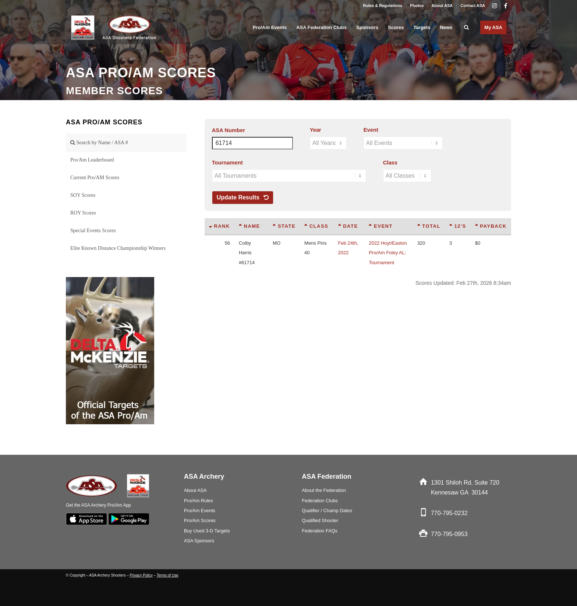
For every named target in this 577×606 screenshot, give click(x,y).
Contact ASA (472, 5)
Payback (491, 226)
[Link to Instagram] (494, 5)
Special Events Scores (93, 230)
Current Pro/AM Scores (94, 177)
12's (457, 226)
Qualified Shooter (320, 520)
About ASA (442, 5)
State (284, 226)
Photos (417, 5)
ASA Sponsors (199, 540)
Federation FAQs (319, 531)
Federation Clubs (319, 500)
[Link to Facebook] (505, 5)
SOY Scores (82, 195)
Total (428, 226)
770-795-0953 (449, 534)
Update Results (243, 197)
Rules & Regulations (382, 5)
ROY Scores (83, 213)
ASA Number (228, 130)
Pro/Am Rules (198, 500)
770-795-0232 (449, 513)
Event (371, 130)
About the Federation (324, 490)
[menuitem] (382, 5)
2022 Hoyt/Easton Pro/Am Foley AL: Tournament (388, 252)
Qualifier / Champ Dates (327, 510)
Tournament (227, 163)
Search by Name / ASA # (99, 142)
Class (390, 163)
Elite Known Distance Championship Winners (118, 248)
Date (348, 226)
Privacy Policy (141, 575)
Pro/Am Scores (200, 520)
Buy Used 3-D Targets (207, 531)
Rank (219, 226)
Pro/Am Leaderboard (92, 160)
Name (249, 226)
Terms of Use (167, 575)
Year (315, 130)
